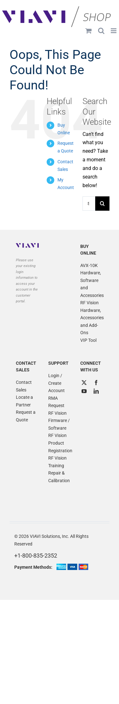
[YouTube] (84, 391)
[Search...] (89, 203)
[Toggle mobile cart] (88, 30)
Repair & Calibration (59, 476)
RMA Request (56, 402)
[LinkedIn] (96, 391)
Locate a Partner (24, 401)
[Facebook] (96, 382)
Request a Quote (26, 416)
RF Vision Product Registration (59, 443)
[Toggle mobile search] (101, 30)
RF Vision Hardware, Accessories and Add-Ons (91, 317)
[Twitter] (84, 382)
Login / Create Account (56, 383)
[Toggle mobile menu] (114, 30)
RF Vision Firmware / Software (59, 421)
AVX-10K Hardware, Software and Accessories (91, 280)
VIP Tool (88, 340)
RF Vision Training (57, 461)
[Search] (102, 203)
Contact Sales (24, 386)
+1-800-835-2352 (35, 555)
